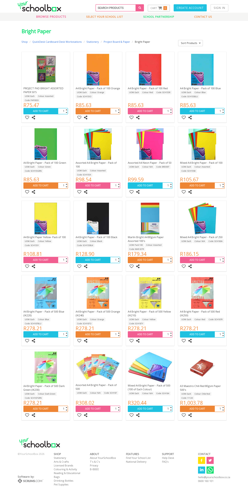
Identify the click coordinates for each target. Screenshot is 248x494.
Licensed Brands (63, 465)
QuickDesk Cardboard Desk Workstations (57, 42)
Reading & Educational (67, 473)
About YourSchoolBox (103, 458)
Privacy (94, 465)
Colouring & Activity (65, 469)
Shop (25, 42)
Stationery (93, 42)
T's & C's (95, 461)
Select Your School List (104, 17)
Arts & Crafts (61, 461)
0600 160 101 (206, 481)
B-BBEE (94, 469)
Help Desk (168, 458)
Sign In (219, 8)
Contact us (203, 17)
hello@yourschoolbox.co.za (214, 477)
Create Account (190, 8)
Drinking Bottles (63, 480)
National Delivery (136, 461)
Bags (57, 477)
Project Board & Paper (117, 42)
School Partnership (158, 17)
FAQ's (165, 461)
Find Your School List (138, 458)
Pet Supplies (61, 484)
